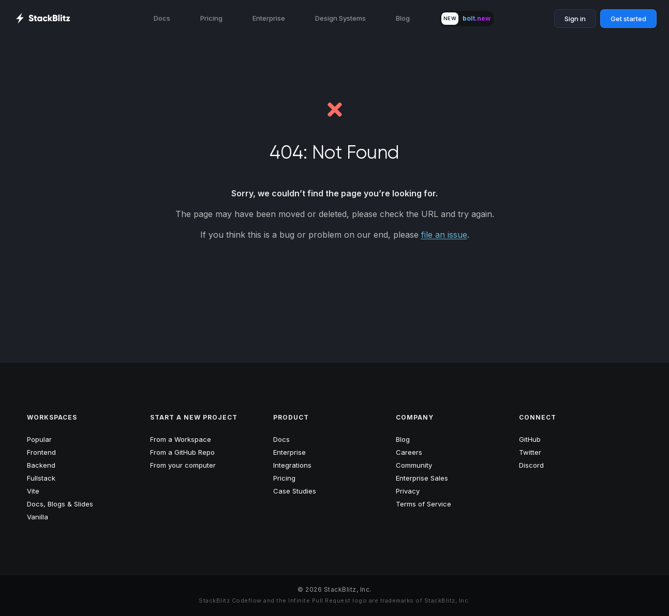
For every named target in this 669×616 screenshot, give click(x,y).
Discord (531, 465)
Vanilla (37, 517)
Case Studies (294, 491)
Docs (162, 18)
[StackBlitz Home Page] (42, 18)
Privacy (408, 491)
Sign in (575, 18)
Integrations (292, 465)
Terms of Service (423, 504)
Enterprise (268, 18)
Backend (41, 465)
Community (414, 465)
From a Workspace (180, 439)
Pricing (211, 18)
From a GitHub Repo (182, 452)
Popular (39, 439)
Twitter (530, 452)
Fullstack (41, 478)
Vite (33, 491)
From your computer (183, 465)
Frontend (41, 452)
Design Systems (340, 18)
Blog (403, 18)
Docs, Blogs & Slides (60, 504)
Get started (628, 18)
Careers (409, 452)
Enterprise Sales (422, 478)
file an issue (444, 234)
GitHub (530, 439)
